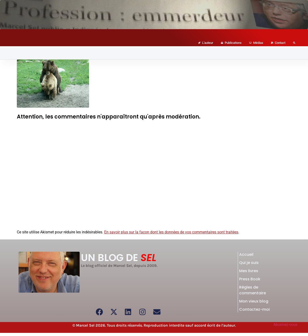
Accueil (246, 254)
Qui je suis (249, 262)
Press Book (249, 279)
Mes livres (248, 271)
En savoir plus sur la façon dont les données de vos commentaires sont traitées (171, 232)
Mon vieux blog (253, 301)
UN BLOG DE (118, 257)
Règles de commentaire (252, 290)
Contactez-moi (254, 309)
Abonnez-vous (285, 324)
